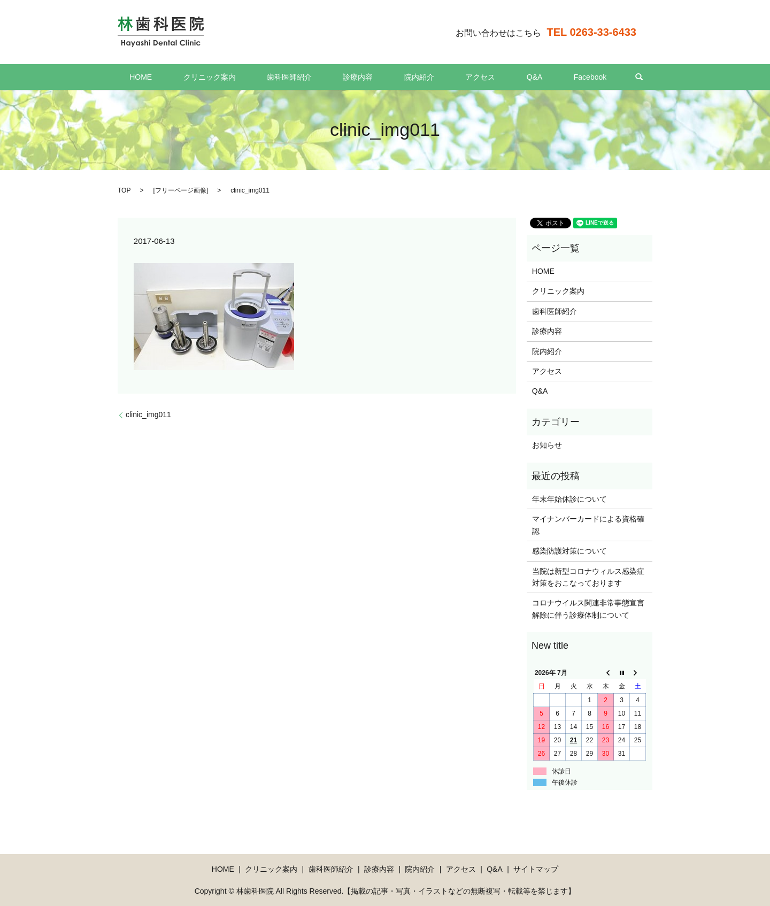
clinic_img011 (148, 414)
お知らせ (547, 445)
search (586, 77)
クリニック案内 (243, 77)
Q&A (502, 77)
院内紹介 (412, 77)
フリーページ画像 (180, 190)
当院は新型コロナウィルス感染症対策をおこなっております (588, 577)
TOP (124, 190)
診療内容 (365, 77)
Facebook (543, 77)
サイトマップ (535, 869)
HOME (187, 77)
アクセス (460, 77)
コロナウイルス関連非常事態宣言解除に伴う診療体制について (588, 608)
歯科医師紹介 (309, 77)
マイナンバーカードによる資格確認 (588, 525)
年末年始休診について (569, 499)
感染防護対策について (569, 551)
